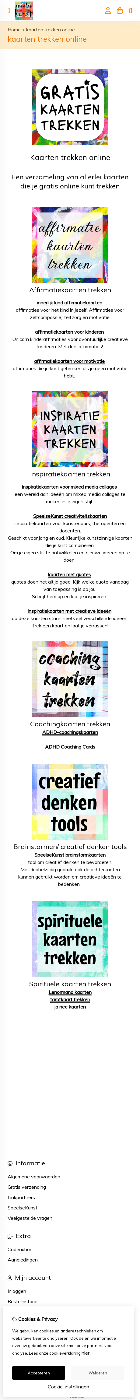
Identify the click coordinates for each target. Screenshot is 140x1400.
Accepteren (39, 1372)
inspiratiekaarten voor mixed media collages (69, 487)
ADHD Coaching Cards (70, 747)
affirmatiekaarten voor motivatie (69, 361)
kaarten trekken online (50, 29)
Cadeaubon (20, 1249)
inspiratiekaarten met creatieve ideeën (69, 611)
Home (14, 29)
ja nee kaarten (70, 1007)
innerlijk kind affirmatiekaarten (69, 303)
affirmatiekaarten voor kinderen (69, 332)
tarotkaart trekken (70, 999)
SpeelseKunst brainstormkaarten (70, 855)
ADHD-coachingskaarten (70, 732)
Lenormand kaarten (70, 992)
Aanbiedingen (23, 1260)
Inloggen (17, 1291)
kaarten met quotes (69, 574)
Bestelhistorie (22, 1301)
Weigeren (98, 1372)
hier (85, 1353)
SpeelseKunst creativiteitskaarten (70, 516)
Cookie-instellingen (68, 1387)
